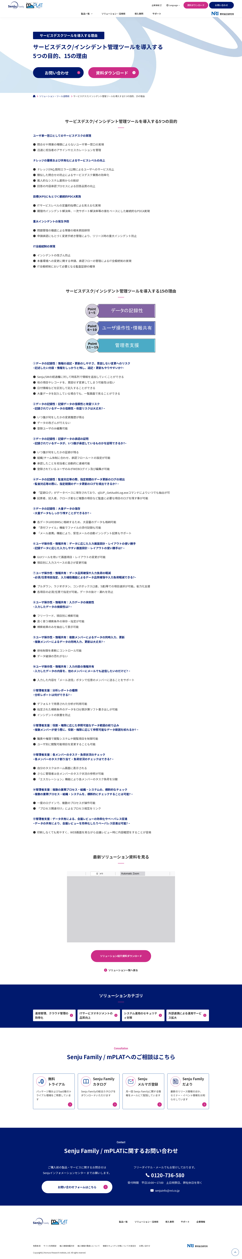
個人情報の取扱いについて (88, 1245)
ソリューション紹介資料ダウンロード (121, 956)
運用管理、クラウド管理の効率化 (51, 1015)
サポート (156, 13)
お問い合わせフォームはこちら (77, 1187)
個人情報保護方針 (67, 1245)
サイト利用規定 (50, 1245)
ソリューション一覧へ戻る (123, 970)
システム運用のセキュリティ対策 (140, 1015)
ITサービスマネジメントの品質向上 (96, 1015)
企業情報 (155, 5)
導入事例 (139, 13)
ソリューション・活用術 (113, 13)
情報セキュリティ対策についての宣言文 (119, 1245)
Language (173, 5)
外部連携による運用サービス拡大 (185, 1015)
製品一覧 (85, 13)
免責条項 (36, 1245)
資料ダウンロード (195, 5)
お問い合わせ (221, 5)
